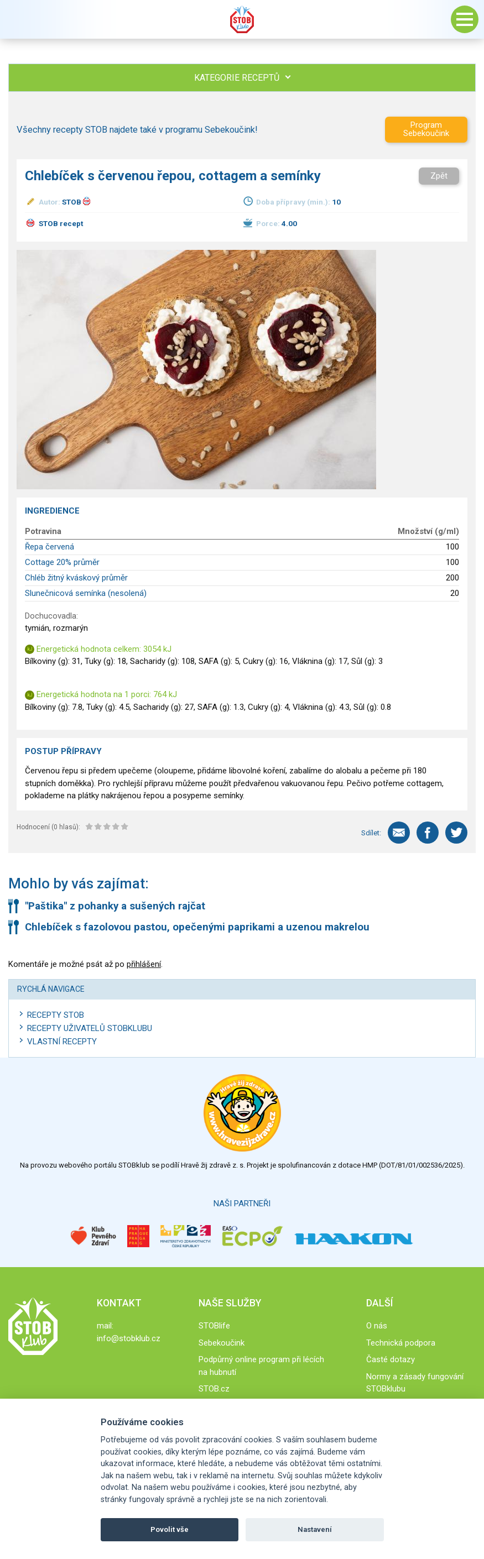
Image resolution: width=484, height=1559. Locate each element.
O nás (376, 1326)
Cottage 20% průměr (62, 562)
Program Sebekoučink (426, 129)
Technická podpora (400, 1343)
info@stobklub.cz (128, 1338)
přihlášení (144, 964)
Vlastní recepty (62, 1042)
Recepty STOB (55, 1015)
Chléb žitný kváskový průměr (76, 578)
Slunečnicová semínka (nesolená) (86, 593)
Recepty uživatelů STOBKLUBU (89, 1028)
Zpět (438, 176)
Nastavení (315, 1529)
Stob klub (242, 19)
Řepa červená (49, 547)
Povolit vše (169, 1529)
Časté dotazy (390, 1359)
